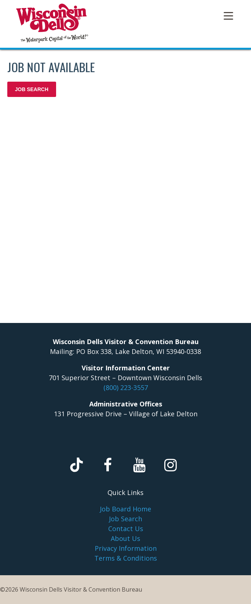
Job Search (125, 518)
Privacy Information (126, 548)
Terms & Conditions (125, 558)
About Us (125, 538)
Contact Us (125, 528)
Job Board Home (125, 508)
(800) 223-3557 (125, 387)
